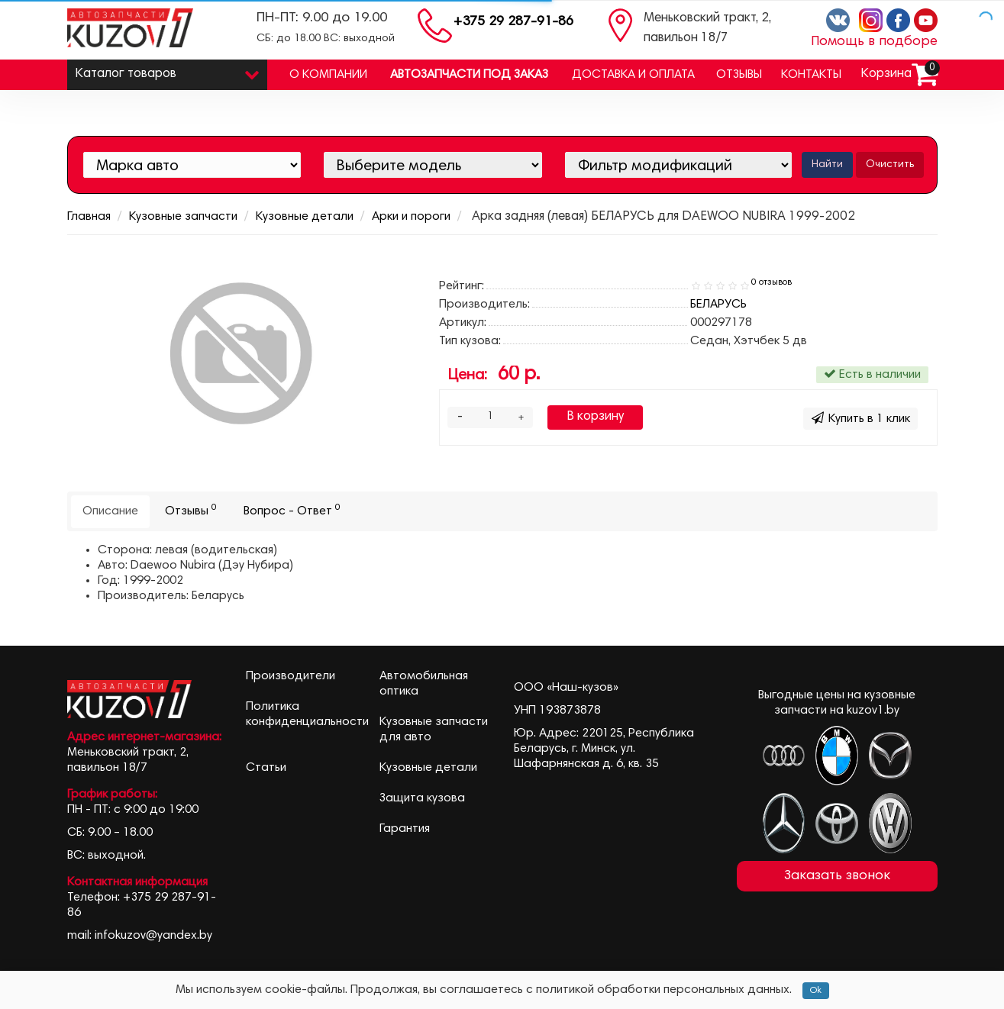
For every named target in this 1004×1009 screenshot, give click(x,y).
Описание (110, 511)
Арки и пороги (411, 217)
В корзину (595, 417)
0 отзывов (771, 282)
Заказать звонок (837, 876)
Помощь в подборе (874, 42)
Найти (827, 165)
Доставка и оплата (633, 75)
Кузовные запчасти (183, 217)
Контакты (811, 75)
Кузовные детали (304, 217)
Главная (89, 217)
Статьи (266, 768)
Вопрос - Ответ (292, 510)
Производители (290, 676)
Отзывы (739, 75)
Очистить (890, 165)
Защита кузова (422, 798)
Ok (816, 990)
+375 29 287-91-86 (513, 22)
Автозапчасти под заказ (469, 75)
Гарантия (404, 829)
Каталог (167, 71)
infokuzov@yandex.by (153, 936)
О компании (328, 75)
